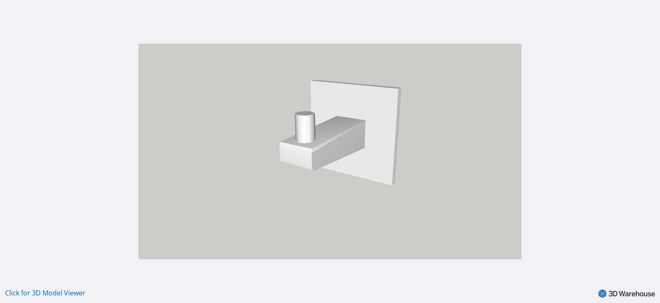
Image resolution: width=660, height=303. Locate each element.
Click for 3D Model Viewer (45, 293)
